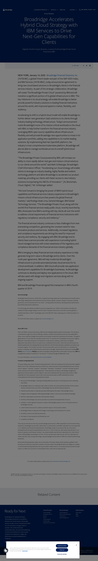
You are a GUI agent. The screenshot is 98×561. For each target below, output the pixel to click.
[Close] (76, 545)
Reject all (62, 550)
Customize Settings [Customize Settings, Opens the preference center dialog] (62, 554)
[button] (5, 550)
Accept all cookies (62, 546)
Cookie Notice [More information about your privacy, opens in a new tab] (25, 551)
